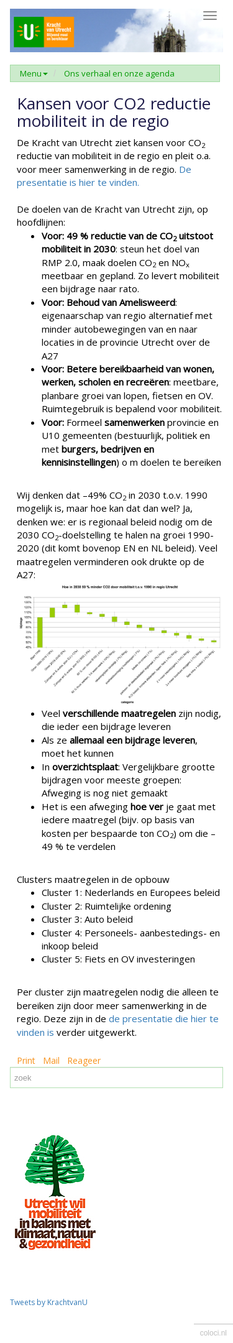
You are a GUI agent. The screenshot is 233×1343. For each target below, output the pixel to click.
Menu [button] (34, 73)
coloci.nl (213, 1333)
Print (26, 1060)
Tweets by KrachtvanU (49, 1302)
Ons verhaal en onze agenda (119, 73)
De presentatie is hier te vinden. (104, 175)
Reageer (84, 1060)
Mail (51, 1060)
